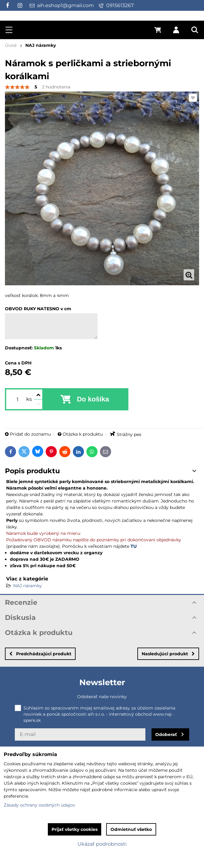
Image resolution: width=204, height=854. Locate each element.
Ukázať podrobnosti (102, 844)
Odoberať (166, 734)
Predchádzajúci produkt (40, 654)
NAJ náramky (27, 585)
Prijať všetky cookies (75, 829)
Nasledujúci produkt (168, 654)
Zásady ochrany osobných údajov (39, 805)
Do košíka (93, 399)
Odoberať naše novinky (102, 696)
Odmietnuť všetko (131, 829)
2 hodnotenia (56, 87)
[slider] (17, 87)
